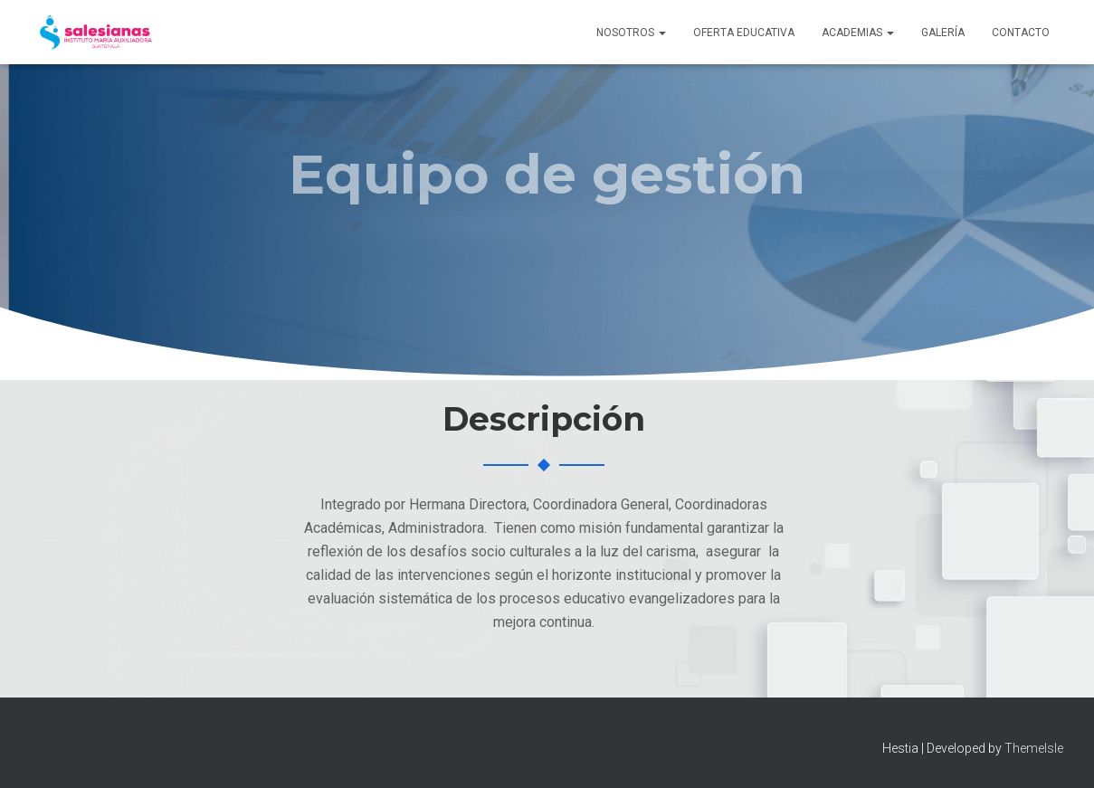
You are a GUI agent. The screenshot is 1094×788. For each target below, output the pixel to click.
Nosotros (631, 32)
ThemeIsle (1033, 748)
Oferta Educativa (743, 32)
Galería (943, 32)
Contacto (1021, 32)
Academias (858, 32)
